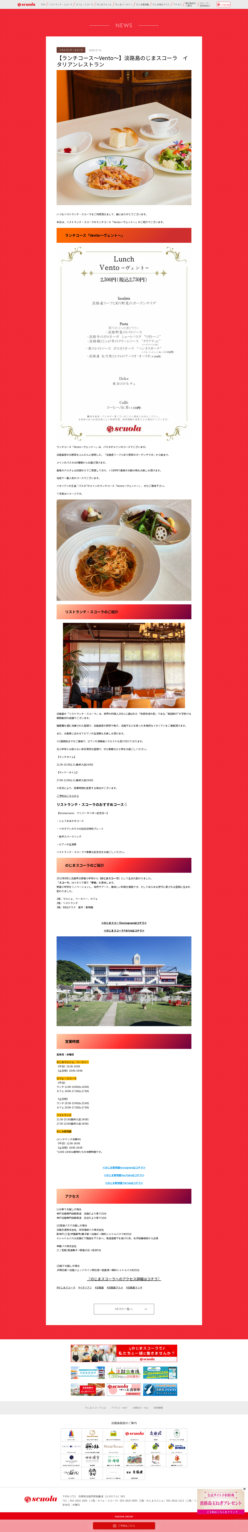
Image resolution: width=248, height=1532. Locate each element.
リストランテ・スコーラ (60, 4)
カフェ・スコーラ (84, 4)
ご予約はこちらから (68, 796)
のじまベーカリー (123, 4)
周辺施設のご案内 (190, 4)
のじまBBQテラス (161, 4)
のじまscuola (26, 4)
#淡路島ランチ (134, 1287)
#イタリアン (85, 1287)
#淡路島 (99, 1287)
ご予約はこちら (124, 1525)
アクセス (177, 4)
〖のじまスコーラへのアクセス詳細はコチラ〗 (124, 1278)
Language (225, 4)
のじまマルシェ (104, 4)
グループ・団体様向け (205, 4)
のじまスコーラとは (95, 1407)
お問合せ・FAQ (140, 1407)
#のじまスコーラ (66, 1287)
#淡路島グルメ (115, 1287)
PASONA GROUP (124, 1516)
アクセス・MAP (119, 1407)
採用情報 (158, 1407)
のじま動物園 (142, 4)
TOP (43, 4)
